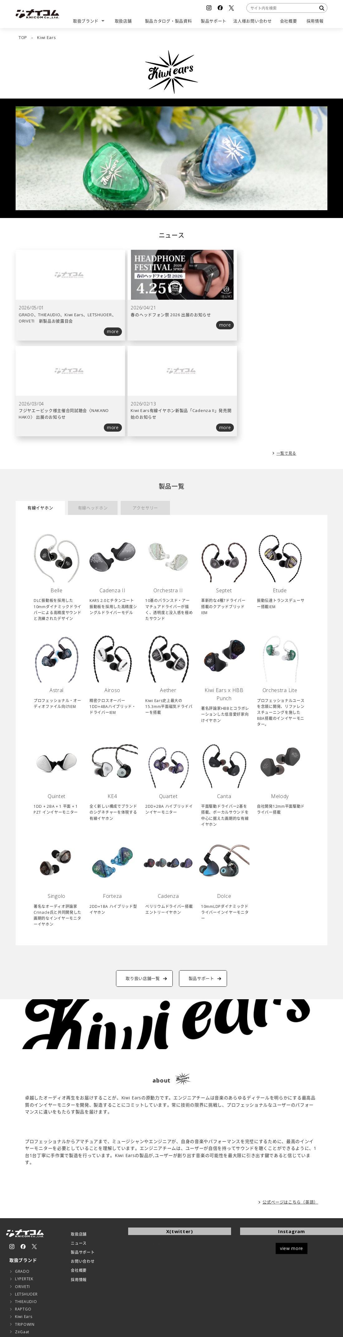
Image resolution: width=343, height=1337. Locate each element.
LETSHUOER (26, 1204)
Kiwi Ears (23, 1227)
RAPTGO (23, 1219)
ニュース (79, 1153)
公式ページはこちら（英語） (290, 1112)
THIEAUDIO (26, 1211)
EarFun (21, 1257)
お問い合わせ (82, 1172)
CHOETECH (25, 1264)
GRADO (22, 1181)
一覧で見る (287, 363)
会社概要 (79, 1181)
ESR (18, 1249)
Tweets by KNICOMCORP (156, 1153)
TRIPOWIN (25, 1234)
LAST (19, 1279)
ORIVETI (22, 1196)
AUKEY (21, 1272)
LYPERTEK (24, 1189)
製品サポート (82, 1162)
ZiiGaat (22, 1242)
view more (291, 1158)
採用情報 (79, 1190)
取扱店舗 (79, 1144)
